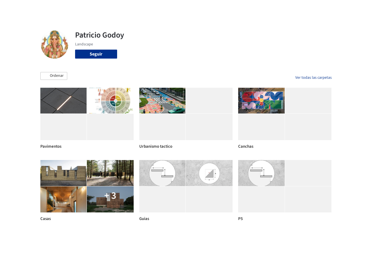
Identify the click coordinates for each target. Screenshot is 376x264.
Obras (165, 8)
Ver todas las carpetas (313, 78)
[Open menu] (356, 7)
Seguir (96, 54)
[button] (53, 76)
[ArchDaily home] (20, 7)
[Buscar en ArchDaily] (98, 7)
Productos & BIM (214, 8)
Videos (261, 8)
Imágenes (184, 8)
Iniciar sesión (291, 8)
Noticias (242, 8)
